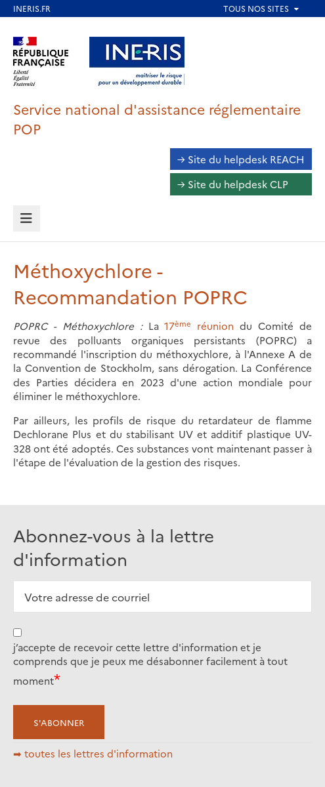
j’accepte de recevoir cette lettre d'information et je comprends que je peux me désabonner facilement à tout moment (150, 663)
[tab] (26, 218)
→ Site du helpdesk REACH (241, 159)
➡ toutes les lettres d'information (93, 753)
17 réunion (199, 326)
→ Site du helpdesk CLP (232, 184)
